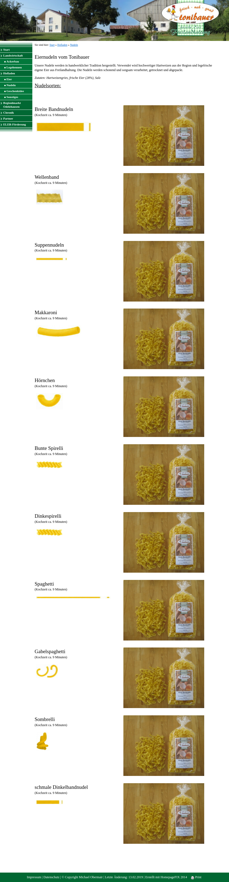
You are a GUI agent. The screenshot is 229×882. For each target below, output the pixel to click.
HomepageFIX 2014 (174, 877)
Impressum (34, 877)
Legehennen (14, 67)
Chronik (8, 112)
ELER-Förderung (14, 124)
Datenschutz (51, 877)
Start (6, 49)
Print (196, 877)
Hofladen (9, 73)
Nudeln (11, 85)
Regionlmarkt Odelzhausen (12, 104)
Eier (9, 79)
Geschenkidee (15, 91)
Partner (8, 118)
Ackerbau (12, 61)
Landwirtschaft (13, 55)
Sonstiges (12, 97)
